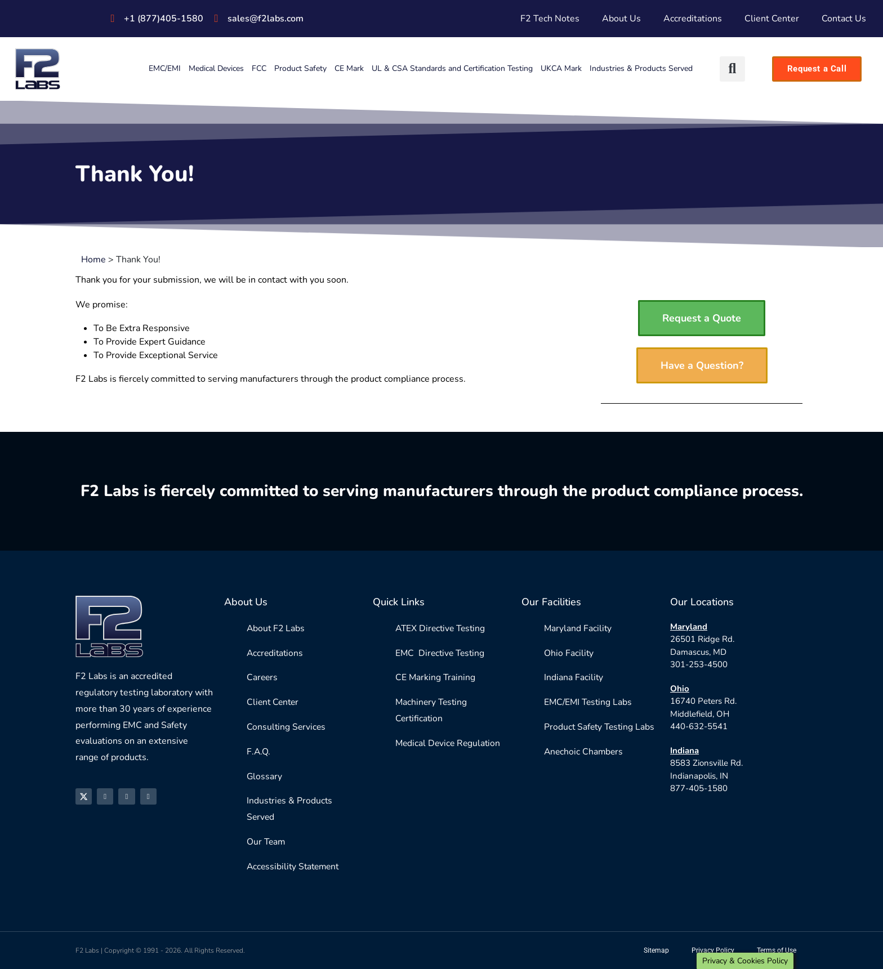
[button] (732, 69)
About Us (621, 18)
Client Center (771, 18)
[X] (84, 797)
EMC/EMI (165, 68)
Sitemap (656, 950)
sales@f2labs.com (266, 18)
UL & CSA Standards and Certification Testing (452, 68)
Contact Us (844, 18)
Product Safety (300, 68)
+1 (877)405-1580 (163, 18)
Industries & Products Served (641, 68)
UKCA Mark (561, 68)
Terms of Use (776, 950)
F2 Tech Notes (549, 18)
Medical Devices (216, 68)
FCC (259, 68)
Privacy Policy (713, 950)
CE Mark (349, 68)
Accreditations (692, 18)
